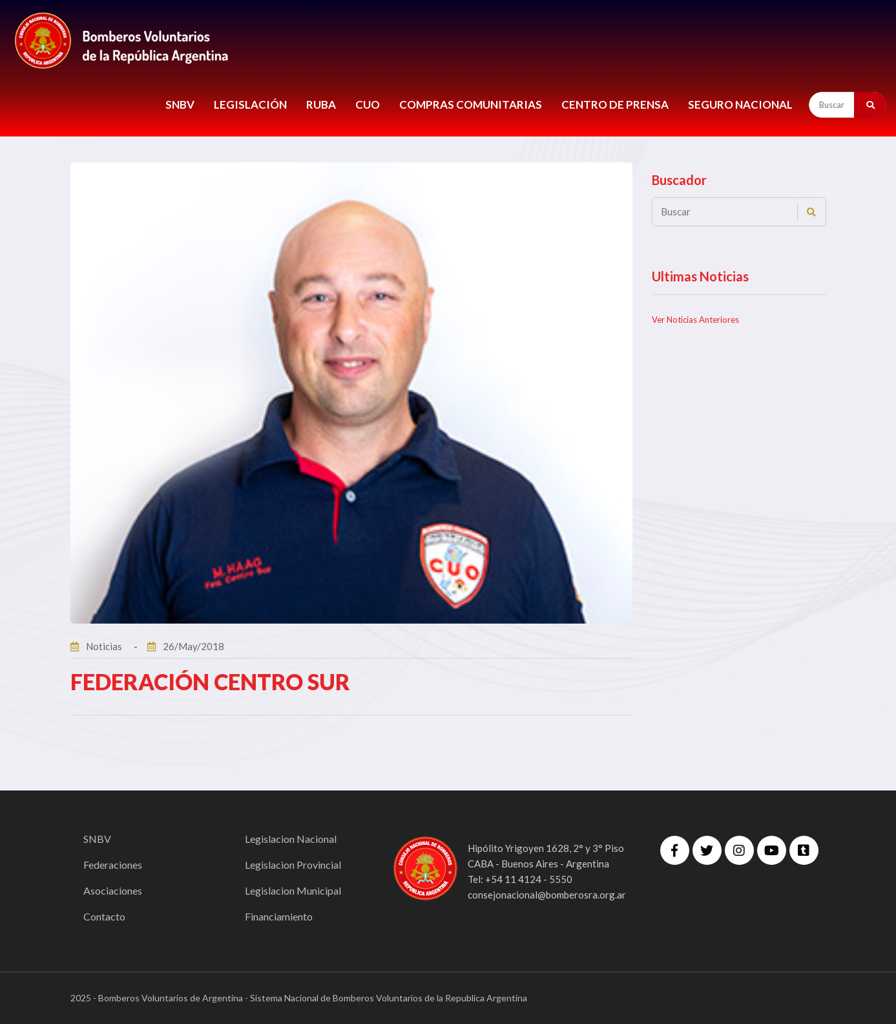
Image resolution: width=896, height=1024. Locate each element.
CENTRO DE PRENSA (615, 104)
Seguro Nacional (740, 104)
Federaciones (112, 864)
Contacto (104, 916)
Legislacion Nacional (291, 839)
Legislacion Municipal (293, 890)
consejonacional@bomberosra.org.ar (547, 894)
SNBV (179, 104)
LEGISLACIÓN (250, 104)
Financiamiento (279, 916)
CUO (367, 104)
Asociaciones (112, 890)
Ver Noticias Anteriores (695, 319)
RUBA (321, 104)
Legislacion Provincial (293, 864)
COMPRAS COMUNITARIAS (470, 104)
